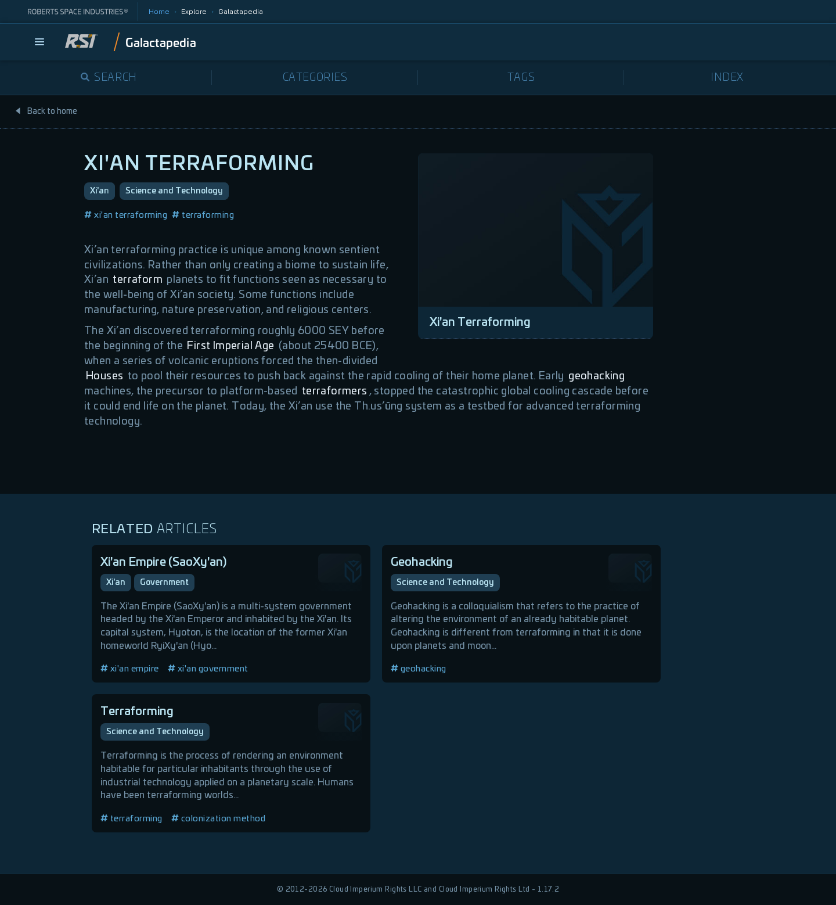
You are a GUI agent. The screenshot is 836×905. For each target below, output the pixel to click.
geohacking (596, 376)
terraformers (334, 391)
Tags (521, 78)
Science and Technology (174, 191)
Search (109, 78)
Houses (104, 376)
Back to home (46, 111)
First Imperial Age (230, 346)
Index (727, 78)
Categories (315, 78)
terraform (138, 280)
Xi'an (99, 191)
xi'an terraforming (125, 215)
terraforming (203, 215)
